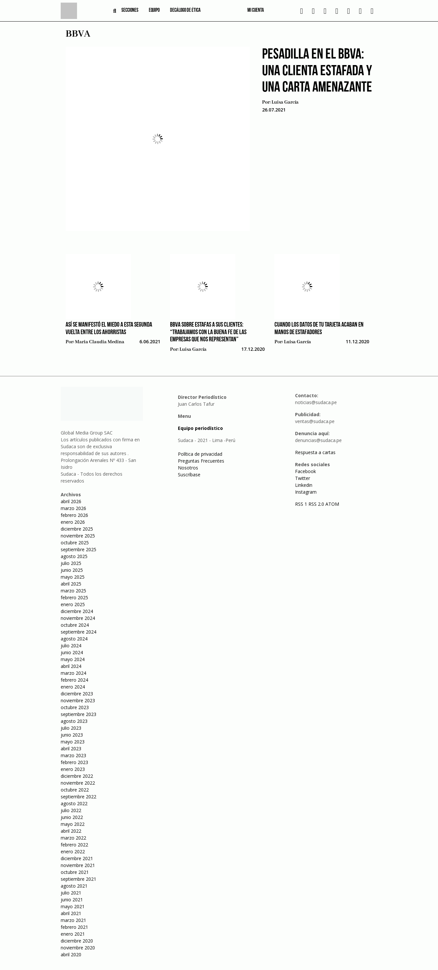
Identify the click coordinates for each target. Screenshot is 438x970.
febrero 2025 (74, 597)
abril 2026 (71, 501)
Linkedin (303, 485)
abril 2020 (71, 954)
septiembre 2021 (78, 879)
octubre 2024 (75, 625)
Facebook (305, 471)
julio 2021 (71, 893)
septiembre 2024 (78, 632)
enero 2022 (73, 851)
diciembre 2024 (77, 611)
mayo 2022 (73, 824)
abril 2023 (71, 748)
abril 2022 (71, 831)
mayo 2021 (73, 906)
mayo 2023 (73, 742)
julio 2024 (71, 645)
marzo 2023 (73, 755)
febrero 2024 (74, 680)
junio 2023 (72, 735)
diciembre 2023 (77, 693)
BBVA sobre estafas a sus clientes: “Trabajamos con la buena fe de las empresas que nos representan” (208, 332)
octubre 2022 (75, 790)
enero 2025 (73, 604)
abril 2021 (71, 913)
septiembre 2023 (78, 714)
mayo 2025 (73, 577)
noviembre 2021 (78, 865)
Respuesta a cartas (315, 452)
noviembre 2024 (78, 618)
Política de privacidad (200, 454)
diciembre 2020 (77, 941)
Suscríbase (189, 474)
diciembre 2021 (77, 858)
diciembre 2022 (77, 776)
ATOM (332, 504)
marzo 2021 (73, 920)
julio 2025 (71, 563)
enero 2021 (73, 934)
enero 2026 (73, 522)
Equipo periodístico (200, 428)
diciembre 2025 (77, 529)
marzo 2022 (73, 838)
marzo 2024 (73, 673)
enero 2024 (73, 687)
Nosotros (188, 468)
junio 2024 (72, 652)
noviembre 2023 (78, 700)
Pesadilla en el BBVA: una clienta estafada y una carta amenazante (317, 71)
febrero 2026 (74, 515)
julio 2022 (71, 810)
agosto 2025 (74, 556)
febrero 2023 (74, 762)
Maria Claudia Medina (99, 342)
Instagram (306, 492)
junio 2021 (72, 899)
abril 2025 (71, 584)
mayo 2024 (73, 659)
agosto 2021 (74, 886)
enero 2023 (73, 769)
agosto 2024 (74, 639)
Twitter (302, 478)
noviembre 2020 (78, 947)
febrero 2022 (74, 845)
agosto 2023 (74, 721)
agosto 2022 (74, 803)
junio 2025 (72, 570)
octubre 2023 (75, 707)
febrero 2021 (74, 927)
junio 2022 (72, 817)
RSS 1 (301, 504)
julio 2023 (71, 728)
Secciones (129, 10)
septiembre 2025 (78, 549)
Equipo (154, 10)
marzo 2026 (73, 508)
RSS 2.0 (316, 504)
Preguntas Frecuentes (201, 461)
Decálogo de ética (185, 10)
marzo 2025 (73, 590)
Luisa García (285, 102)
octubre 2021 (75, 872)
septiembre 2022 (78, 796)
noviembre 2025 (78, 536)
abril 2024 (71, 666)
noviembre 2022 (78, 783)
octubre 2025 (75, 542)
